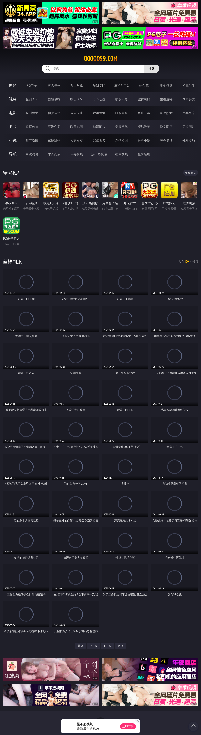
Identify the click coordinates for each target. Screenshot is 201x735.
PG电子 (31, 85)
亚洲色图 (54, 126)
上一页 (94, 646)
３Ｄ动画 (99, 99)
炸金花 (144, 85)
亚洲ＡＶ (32, 99)
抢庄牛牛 (188, 85)
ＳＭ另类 (188, 99)
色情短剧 (144, 154)
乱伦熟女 (166, 113)
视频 (13, 99)
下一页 (107, 646)
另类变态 (188, 113)
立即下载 (127, 726)
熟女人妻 (121, 99)
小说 (13, 140)
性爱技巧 (188, 140)
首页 (80, 646)
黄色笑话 (166, 140)
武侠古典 (99, 140)
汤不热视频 (99, 154)
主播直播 (166, 99)
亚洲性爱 (32, 113)
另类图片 (188, 126)
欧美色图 (76, 126)
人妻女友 (76, 140)
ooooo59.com (100, 59)
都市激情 (32, 140)
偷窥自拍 (32, 126)
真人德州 (54, 85)
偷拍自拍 (54, 113)
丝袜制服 (144, 99)
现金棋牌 (166, 85)
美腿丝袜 (121, 126)
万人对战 (76, 85)
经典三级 (144, 113)
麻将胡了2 (121, 85)
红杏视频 (121, 154)
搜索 (151, 68)
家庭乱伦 (54, 140)
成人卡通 (76, 113)
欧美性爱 (99, 113)
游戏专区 (99, 85)
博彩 (13, 85)
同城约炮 (32, 154)
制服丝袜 (121, 113)
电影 (13, 112)
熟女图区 (166, 126)
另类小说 (144, 140)
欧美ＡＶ (76, 99)
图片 (13, 126)
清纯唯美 (144, 126)
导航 (13, 154)
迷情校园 (121, 140)
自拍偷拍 (54, 99)
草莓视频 (76, 154)
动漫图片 (99, 126)
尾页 (120, 646)
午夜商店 (54, 154)
